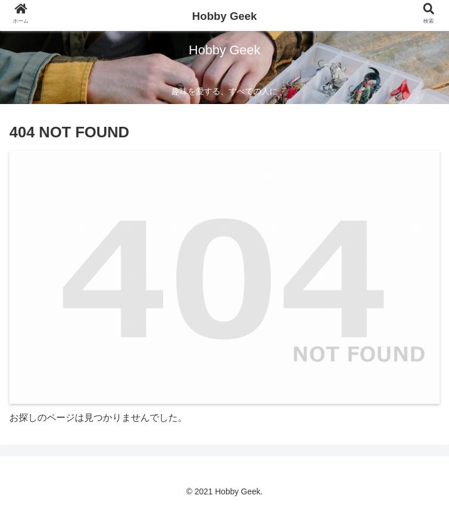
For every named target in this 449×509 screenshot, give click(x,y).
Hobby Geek (224, 16)
